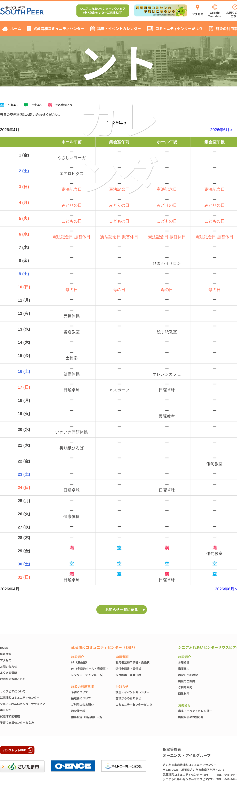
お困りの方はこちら (13, 679)
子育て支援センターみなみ (17, 722)
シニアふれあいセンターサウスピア (22, 704)
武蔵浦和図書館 (10, 716)
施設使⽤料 (78, 711)
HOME (4, 648)
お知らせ (183, 662)
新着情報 (5, 654)
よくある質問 (8, 673)
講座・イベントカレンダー (133, 692)
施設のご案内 (186, 681)
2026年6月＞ (222, 129)
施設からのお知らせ (128, 698)
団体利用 (183, 693)
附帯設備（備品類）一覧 (86, 717)
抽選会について (81, 698)
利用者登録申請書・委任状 (133, 662)
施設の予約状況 (188, 675)
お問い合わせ (8, 666)
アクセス (5, 660)
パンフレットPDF (14, 750)
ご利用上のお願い (82, 704)
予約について (79, 692)
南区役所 (5, 710)
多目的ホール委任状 (128, 675)
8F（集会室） (80, 662)
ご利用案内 (185, 687)
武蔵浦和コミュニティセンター (20, 698)
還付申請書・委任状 (128, 668)
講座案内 (183, 668)
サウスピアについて (13, 691)
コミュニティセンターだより (134, 704)
